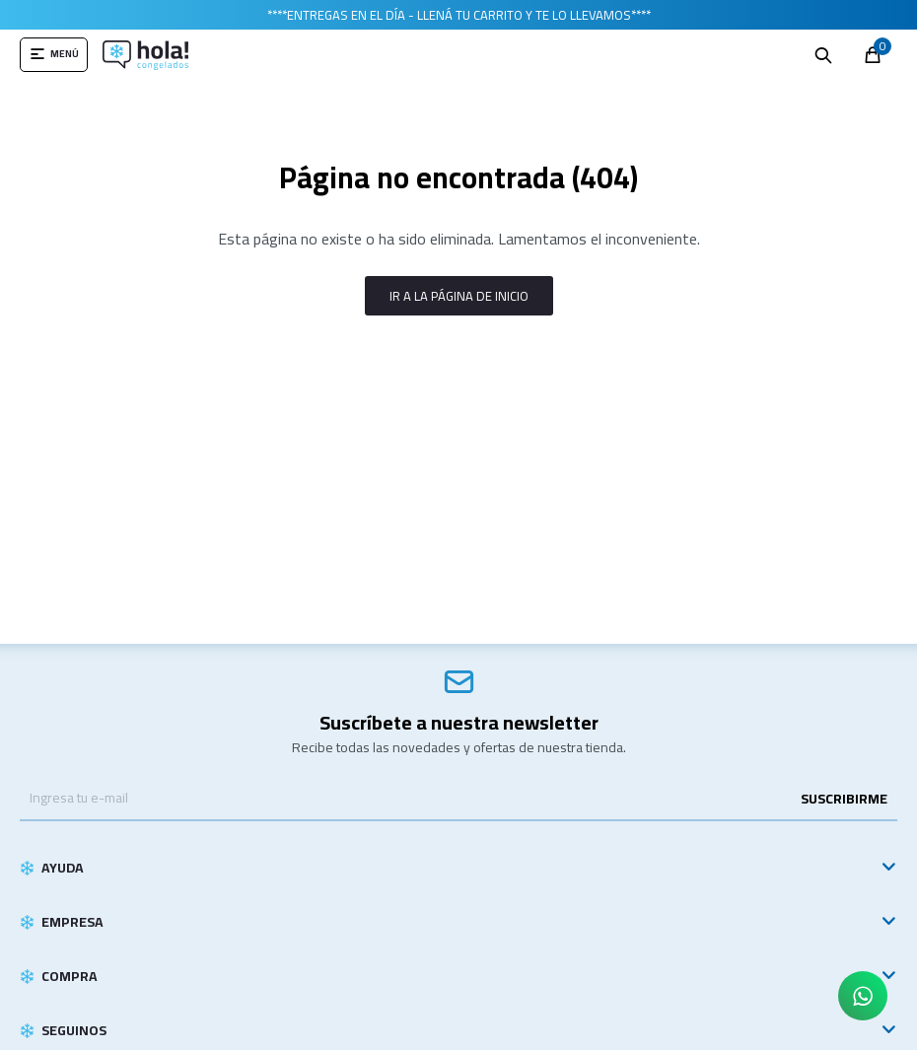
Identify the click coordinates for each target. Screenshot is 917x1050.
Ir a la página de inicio (459, 296)
